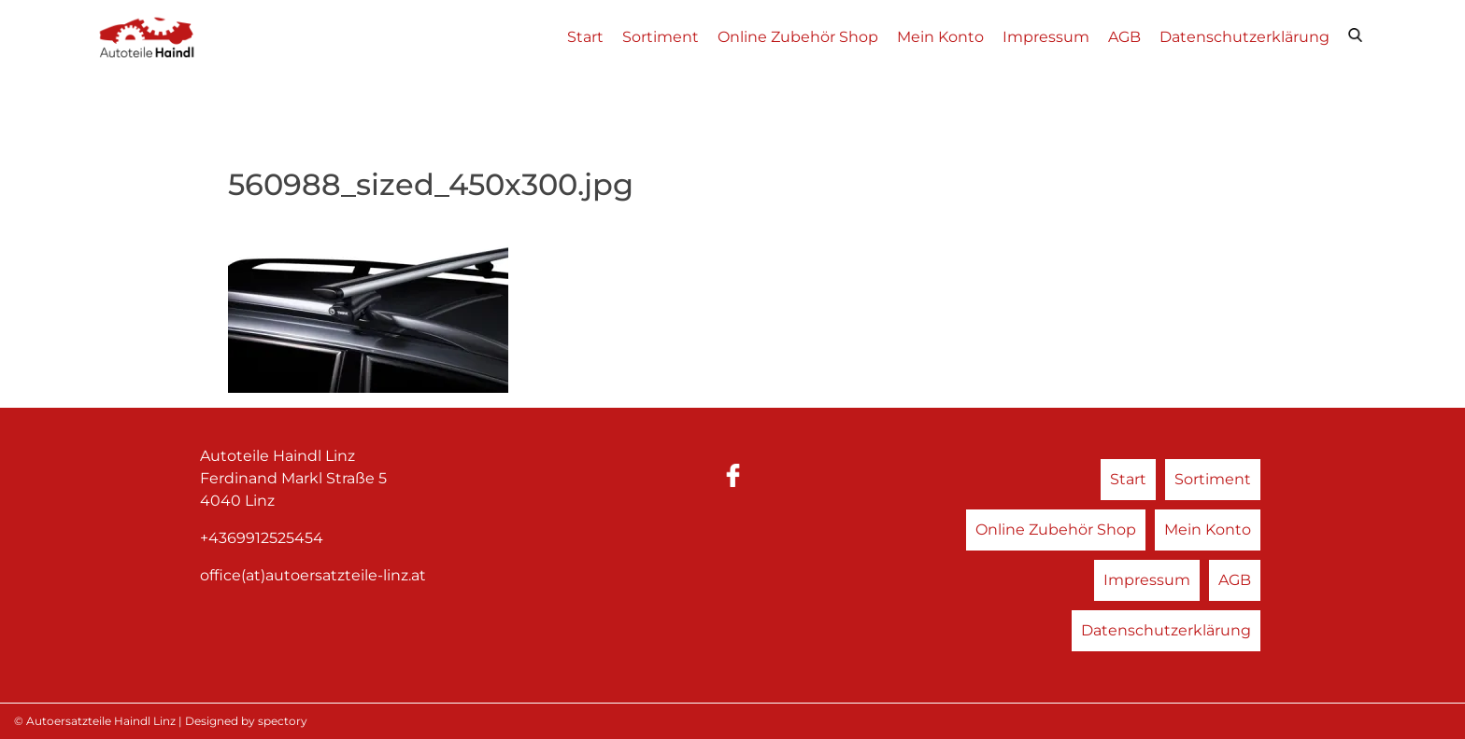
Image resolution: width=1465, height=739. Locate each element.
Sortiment (660, 37)
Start (585, 37)
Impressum (1046, 37)
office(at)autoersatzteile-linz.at (313, 575)
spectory (282, 721)
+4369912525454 (261, 538)
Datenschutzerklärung (1244, 37)
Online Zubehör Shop (798, 37)
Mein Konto (940, 37)
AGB (1124, 37)
